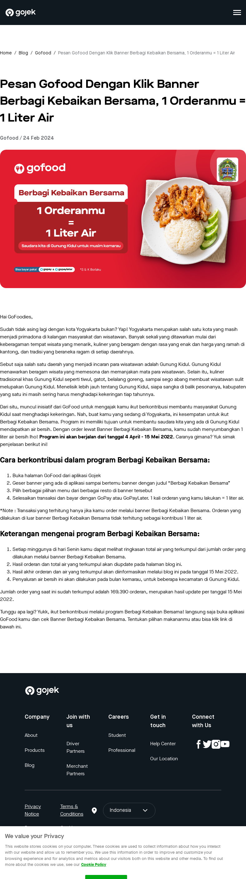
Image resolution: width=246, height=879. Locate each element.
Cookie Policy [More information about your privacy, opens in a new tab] (93, 867)
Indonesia (129, 810)
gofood (43, 53)
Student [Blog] (117, 735)
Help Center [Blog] (163, 743)
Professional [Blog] (121, 750)
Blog (23, 53)
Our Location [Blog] (164, 758)
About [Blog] (31, 735)
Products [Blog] (35, 750)
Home (6, 53)
